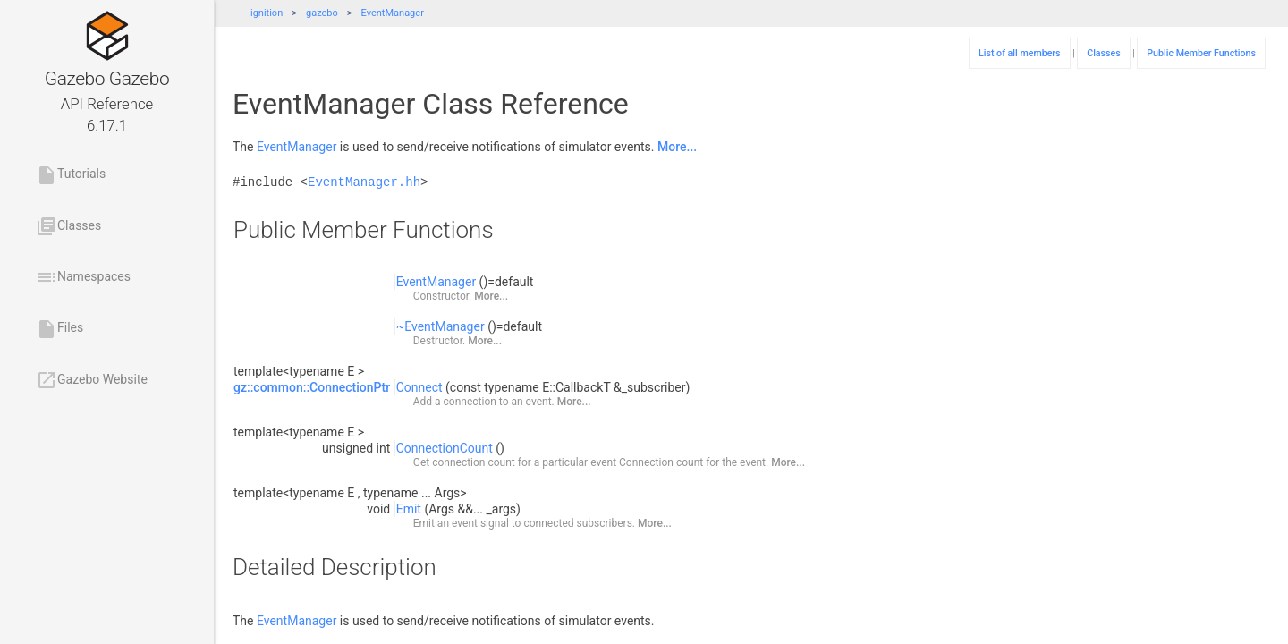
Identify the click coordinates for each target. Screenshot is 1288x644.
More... (677, 147)
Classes (68, 226)
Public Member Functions (1201, 53)
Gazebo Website (92, 380)
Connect (419, 387)
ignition (266, 13)
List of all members (1020, 53)
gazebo (322, 13)
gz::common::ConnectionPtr (311, 387)
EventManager (392, 13)
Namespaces (83, 277)
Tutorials (71, 175)
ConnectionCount (444, 448)
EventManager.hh (364, 182)
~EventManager (440, 326)
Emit (408, 509)
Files (59, 329)
